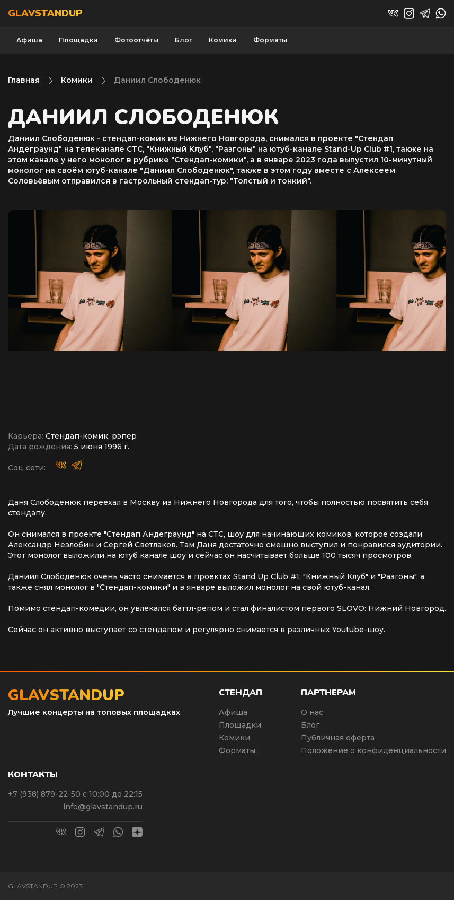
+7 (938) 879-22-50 (45, 794)
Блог (183, 40)
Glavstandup (45, 13)
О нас (312, 712)
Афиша (29, 40)
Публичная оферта (338, 737)
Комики (223, 40)
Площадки (78, 40)
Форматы (270, 40)
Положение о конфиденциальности (373, 750)
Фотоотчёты (136, 40)
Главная (24, 80)
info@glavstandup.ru (103, 806)
